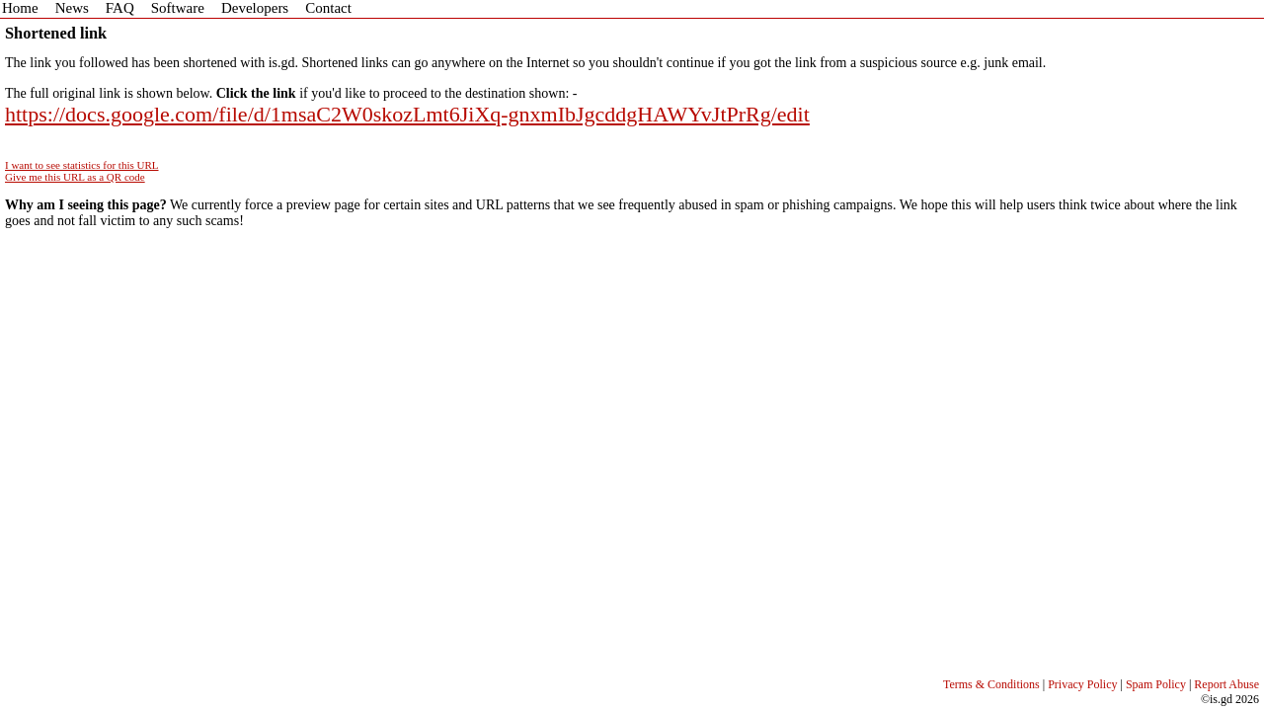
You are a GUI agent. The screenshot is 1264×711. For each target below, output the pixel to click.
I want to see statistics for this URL (82, 165)
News (72, 8)
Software (177, 8)
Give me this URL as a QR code (75, 177)
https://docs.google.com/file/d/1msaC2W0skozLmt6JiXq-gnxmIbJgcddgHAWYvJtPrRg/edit (407, 114)
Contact (328, 8)
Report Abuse (1226, 684)
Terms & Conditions (991, 684)
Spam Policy (1156, 684)
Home (20, 8)
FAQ (120, 8)
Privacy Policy (1082, 684)
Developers (254, 8)
